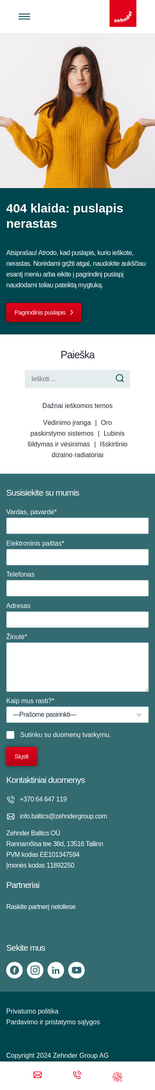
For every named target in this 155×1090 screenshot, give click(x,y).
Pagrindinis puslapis (39, 312)
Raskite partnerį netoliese (41, 906)
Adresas (77, 615)
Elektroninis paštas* (77, 552)
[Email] (38, 1076)
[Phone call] (77, 1076)
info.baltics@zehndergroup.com (63, 816)
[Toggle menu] (24, 16)
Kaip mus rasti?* (77, 710)
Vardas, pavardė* (77, 521)
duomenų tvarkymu (81, 734)
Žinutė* (77, 662)
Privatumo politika (32, 1011)
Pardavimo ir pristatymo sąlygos (53, 1022)
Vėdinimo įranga (67, 422)
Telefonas (77, 583)
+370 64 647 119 (43, 799)
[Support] (117, 1076)
